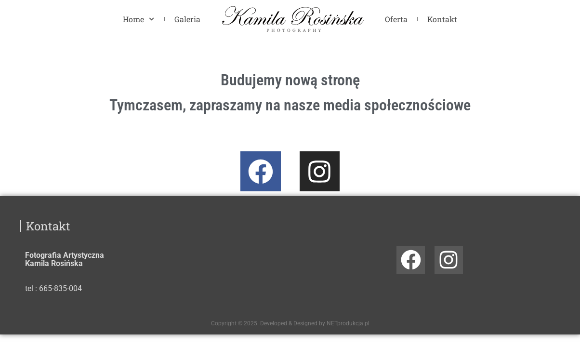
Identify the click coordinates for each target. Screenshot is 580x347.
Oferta (396, 19)
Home (138, 19)
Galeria (187, 19)
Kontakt (442, 19)
